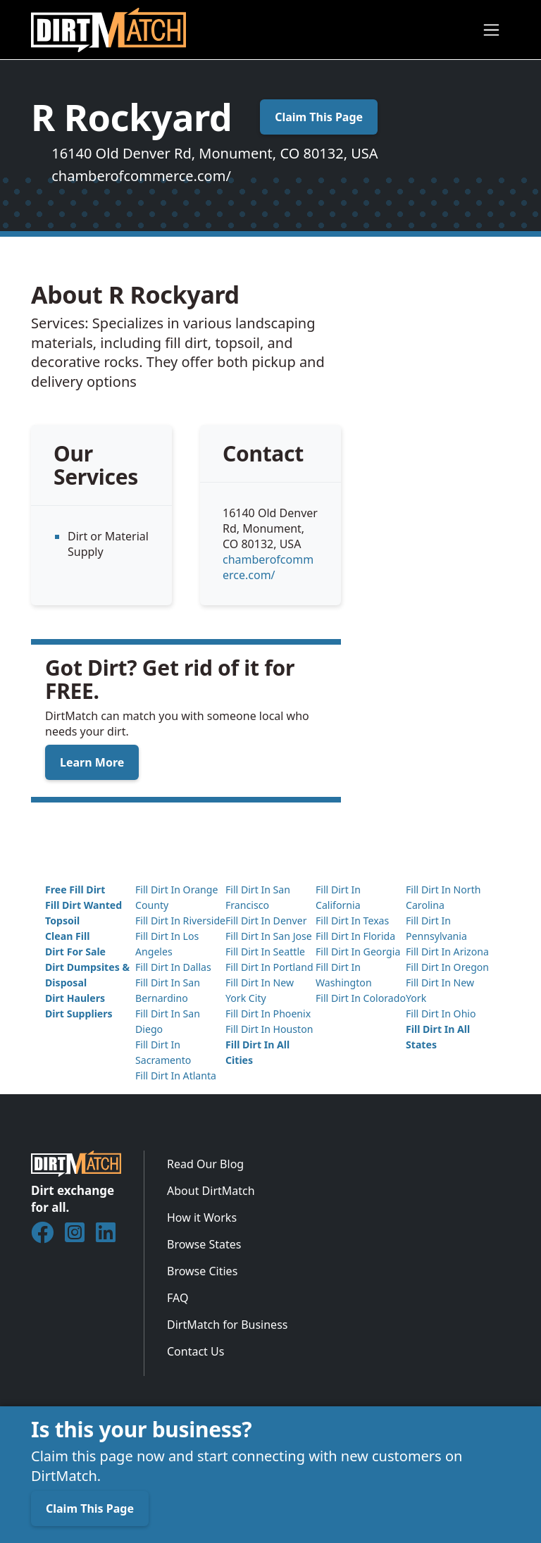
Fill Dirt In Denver (266, 920)
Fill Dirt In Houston (269, 1029)
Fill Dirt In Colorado (361, 998)
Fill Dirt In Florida (355, 936)
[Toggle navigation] (491, 30)
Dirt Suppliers (79, 1013)
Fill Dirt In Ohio (441, 1013)
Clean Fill (67, 936)
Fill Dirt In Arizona (447, 951)
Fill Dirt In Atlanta (175, 1075)
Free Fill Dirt (75, 889)
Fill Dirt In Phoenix (268, 1013)
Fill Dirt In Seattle (265, 951)
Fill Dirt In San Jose (268, 936)
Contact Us (195, 1351)
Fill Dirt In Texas (352, 920)
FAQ (177, 1298)
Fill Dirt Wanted (83, 905)
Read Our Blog (205, 1164)
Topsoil (62, 920)
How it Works (202, 1217)
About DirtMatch (211, 1190)
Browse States (204, 1244)
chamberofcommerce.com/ (141, 175)
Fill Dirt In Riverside (180, 920)
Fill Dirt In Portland (269, 967)
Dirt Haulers (75, 998)
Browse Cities (202, 1271)
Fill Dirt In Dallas (173, 967)
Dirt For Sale (75, 951)
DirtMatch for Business (227, 1324)
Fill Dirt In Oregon (447, 967)
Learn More (92, 762)
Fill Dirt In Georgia (358, 951)
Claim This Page (319, 117)
